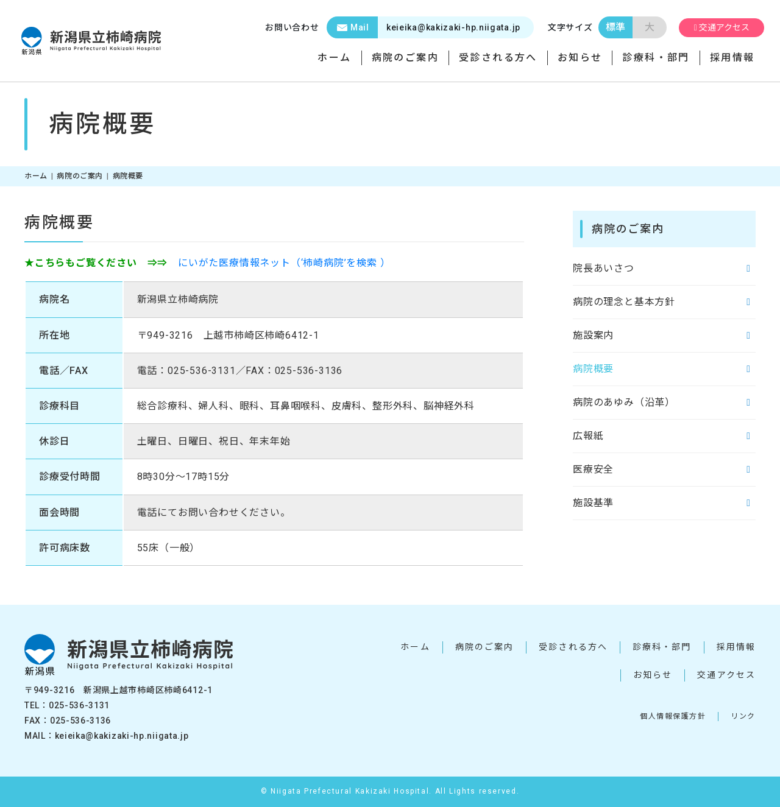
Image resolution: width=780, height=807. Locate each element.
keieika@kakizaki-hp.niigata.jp (411, 27)
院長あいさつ (603, 269)
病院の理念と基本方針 (624, 302)
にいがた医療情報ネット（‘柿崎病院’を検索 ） (284, 263)
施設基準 (593, 503)
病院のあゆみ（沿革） (624, 403)
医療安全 (593, 470)
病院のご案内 (405, 57)
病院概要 (593, 369)
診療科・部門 (655, 57)
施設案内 (593, 336)
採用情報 (732, 57)
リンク (743, 716)
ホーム (334, 57)
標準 (604, 27)
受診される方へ (498, 57)
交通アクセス (716, 27)
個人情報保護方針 (673, 716)
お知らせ (580, 57)
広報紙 (588, 436)
